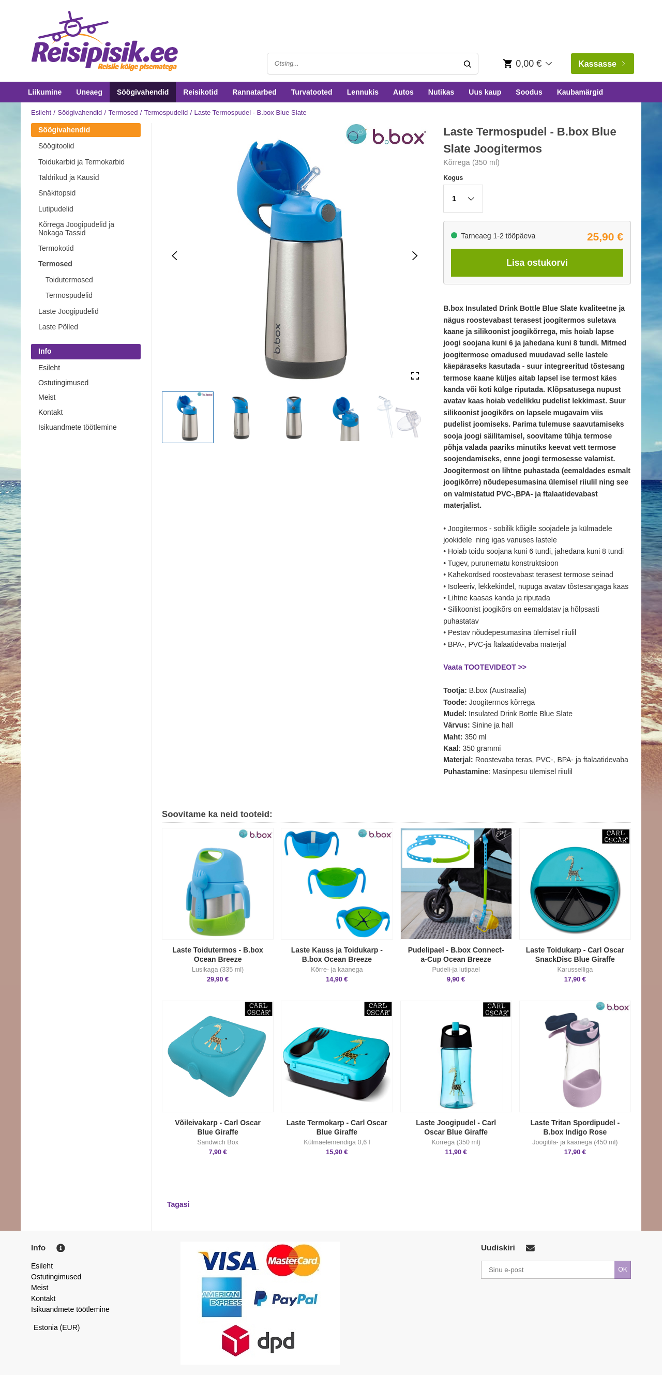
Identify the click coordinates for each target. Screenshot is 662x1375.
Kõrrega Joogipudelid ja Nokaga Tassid (76, 228)
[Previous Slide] (175, 256)
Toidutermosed (69, 280)
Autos (403, 92)
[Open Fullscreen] (415, 376)
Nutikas (441, 92)
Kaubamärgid (580, 92)
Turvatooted (312, 92)
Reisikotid (200, 92)
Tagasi (178, 1204)
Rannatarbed (254, 92)
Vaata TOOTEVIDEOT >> (484, 667)
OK (622, 1269)
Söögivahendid (143, 92)
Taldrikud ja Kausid (68, 177)
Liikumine (45, 92)
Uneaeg (89, 92)
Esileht (41, 112)
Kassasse (601, 63)
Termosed (123, 112)
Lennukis (363, 92)
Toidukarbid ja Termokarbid (81, 162)
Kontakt (50, 412)
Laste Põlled (58, 327)
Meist (46, 397)
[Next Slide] (415, 256)
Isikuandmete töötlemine (77, 427)
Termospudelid (166, 112)
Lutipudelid (55, 209)
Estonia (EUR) (57, 1327)
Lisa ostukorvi (537, 263)
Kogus (453, 178)
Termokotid (55, 248)
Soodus (529, 92)
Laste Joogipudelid (68, 311)
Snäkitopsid (57, 193)
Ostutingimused (63, 383)
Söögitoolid (56, 146)
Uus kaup (485, 92)
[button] (188, 417)
